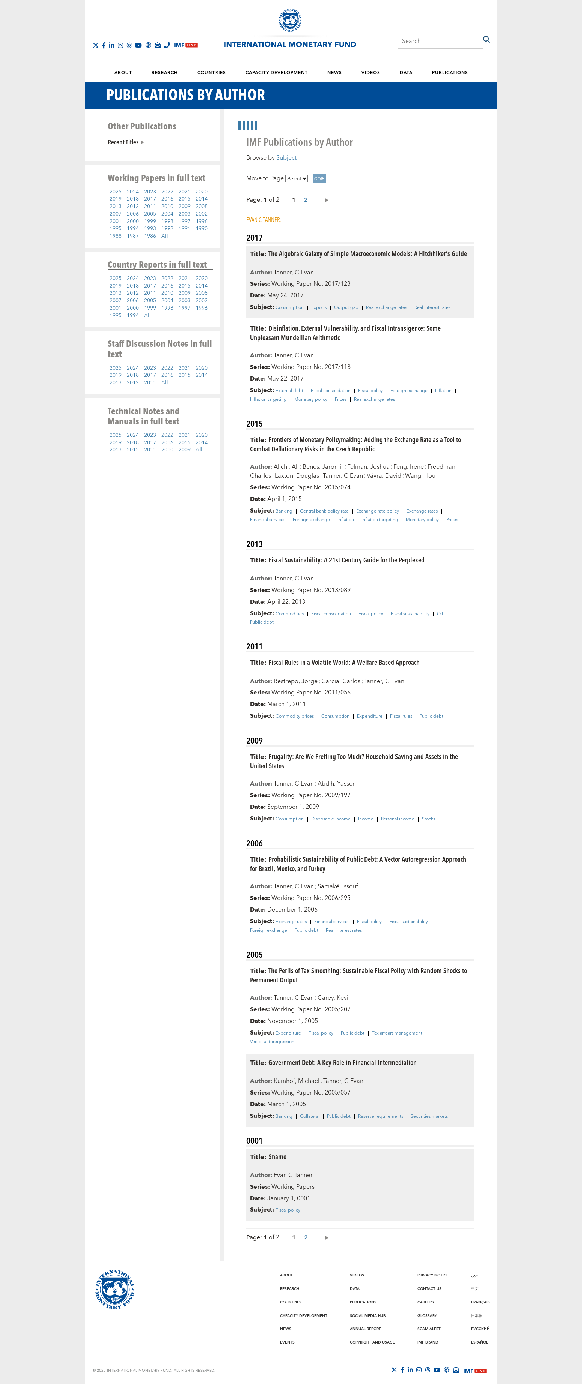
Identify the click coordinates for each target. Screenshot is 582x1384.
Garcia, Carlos (340, 681)
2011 (150, 206)
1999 (150, 221)
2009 (184, 206)
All (164, 236)
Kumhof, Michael (297, 1081)
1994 (133, 228)
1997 (184, 221)
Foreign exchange (409, 391)
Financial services (267, 520)
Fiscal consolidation (331, 391)
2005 (150, 214)
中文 (474, 1288)
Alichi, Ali (286, 467)
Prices (340, 399)
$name (277, 1156)
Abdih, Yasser (336, 783)
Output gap (346, 308)
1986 (150, 236)
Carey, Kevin (335, 998)
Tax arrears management (397, 1033)
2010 (167, 206)
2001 (116, 221)
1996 (202, 221)
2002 (202, 214)
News (334, 73)
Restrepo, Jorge (296, 681)
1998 (167, 221)
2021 (184, 191)
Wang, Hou (420, 476)
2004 (167, 214)
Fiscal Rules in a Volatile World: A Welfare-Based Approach (344, 662)
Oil (440, 614)
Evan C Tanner (293, 1175)
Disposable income (331, 819)
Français (480, 1302)
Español (479, 1342)
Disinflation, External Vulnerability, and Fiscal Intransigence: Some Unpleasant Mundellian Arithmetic (345, 332)
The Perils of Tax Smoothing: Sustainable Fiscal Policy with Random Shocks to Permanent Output (358, 975)
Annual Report (365, 1329)
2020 (202, 191)
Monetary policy (310, 399)
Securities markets (429, 1116)
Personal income (397, 819)
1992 (167, 228)
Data (406, 73)
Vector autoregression (272, 1042)
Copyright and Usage (372, 1342)
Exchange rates (422, 511)
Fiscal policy (370, 391)
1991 (184, 228)
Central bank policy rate (324, 511)
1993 (150, 228)
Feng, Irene (408, 467)
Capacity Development (277, 73)
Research (165, 73)
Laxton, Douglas (297, 476)
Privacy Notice (432, 1275)
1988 (116, 236)
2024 (133, 191)
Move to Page (265, 178)
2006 (133, 214)
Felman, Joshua (368, 467)
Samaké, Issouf (338, 886)
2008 (202, 206)
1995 (116, 228)
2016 (167, 199)
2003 (184, 214)
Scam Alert (429, 1329)
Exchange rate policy (377, 511)
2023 (150, 191)
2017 (150, 199)
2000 (133, 221)
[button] (486, 39)
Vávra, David (384, 476)
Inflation (443, 391)
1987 (133, 236)
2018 (133, 199)
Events (287, 1342)
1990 (202, 228)
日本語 (476, 1315)
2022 (167, 191)
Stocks (428, 819)
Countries (211, 73)
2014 (202, 199)
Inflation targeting (268, 399)
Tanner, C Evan (294, 272)
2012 (133, 206)
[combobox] (440, 39)
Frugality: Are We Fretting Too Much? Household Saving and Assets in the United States (354, 761)
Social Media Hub (368, 1315)
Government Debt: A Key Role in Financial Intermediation (342, 1062)
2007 (116, 214)
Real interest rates (432, 308)
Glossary (427, 1315)
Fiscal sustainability (410, 614)
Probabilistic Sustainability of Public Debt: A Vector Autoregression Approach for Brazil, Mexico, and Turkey (358, 863)
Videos (371, 73)
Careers (425, 1302)
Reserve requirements (380, 1116)
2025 (116, 191)
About (123, 73)
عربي (474, 1275)
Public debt (262, 622)
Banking (284, 511)
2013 (116, 206)
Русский (480, 1329)
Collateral (310, 1116)
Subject (286, 158)
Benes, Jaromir (323, 467)
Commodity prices (295, 716)
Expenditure (369, 716)
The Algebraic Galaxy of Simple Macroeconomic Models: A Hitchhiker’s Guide (367, 253)
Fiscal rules (401, 716)
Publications (450, 73)
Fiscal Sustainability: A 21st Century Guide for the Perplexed (346, 560)
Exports (319, 308)
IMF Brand (427, 1342)
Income (366, 819)
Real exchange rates (386, 308)
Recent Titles (123, 142)
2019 (116, 199)
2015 (184, 199)
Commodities (290, 614)
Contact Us (429, 1288)
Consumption (290, 308)
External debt (289, 391)
